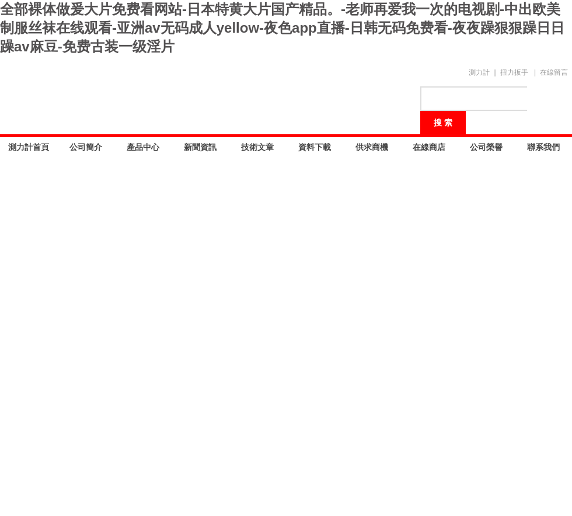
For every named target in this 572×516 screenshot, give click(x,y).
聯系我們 (543, 147)
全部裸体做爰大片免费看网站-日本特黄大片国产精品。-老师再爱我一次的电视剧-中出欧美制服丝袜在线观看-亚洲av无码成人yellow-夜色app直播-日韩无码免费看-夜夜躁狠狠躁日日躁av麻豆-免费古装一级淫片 (282, 27)
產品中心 (143, 147)
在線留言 (554, 72)
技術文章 (257, 147)
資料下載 (314, 147)
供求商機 (371, 147)
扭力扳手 (514, 72)
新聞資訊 (200, 147)
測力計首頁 (28, 147)
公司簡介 (85, 147)
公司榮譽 (486, 147)
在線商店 (429, 147)
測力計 (479, 72)
